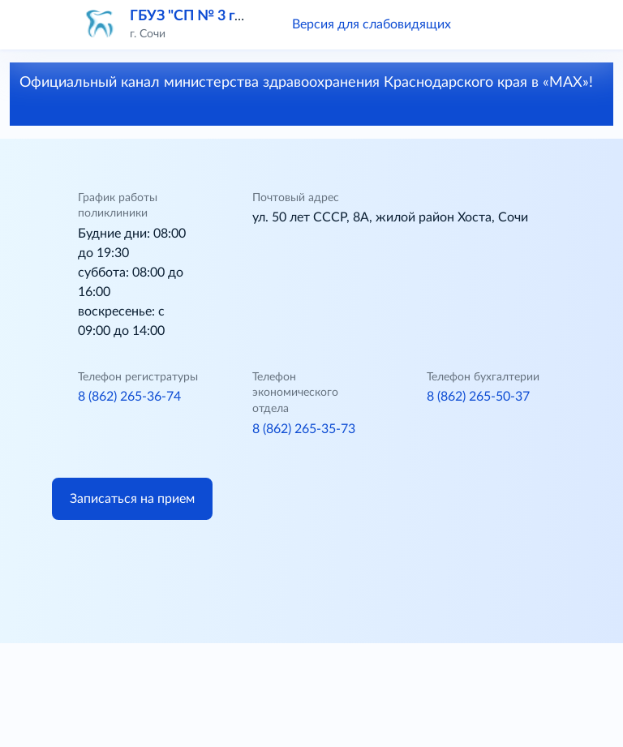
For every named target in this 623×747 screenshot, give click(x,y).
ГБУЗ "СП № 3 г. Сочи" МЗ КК (230, 16)
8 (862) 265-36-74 (129, 396)
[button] (486, 24)
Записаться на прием (132, 498)
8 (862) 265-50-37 (478, 396)
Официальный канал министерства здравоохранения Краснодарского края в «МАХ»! (306, 93)
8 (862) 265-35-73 (303, 429)
